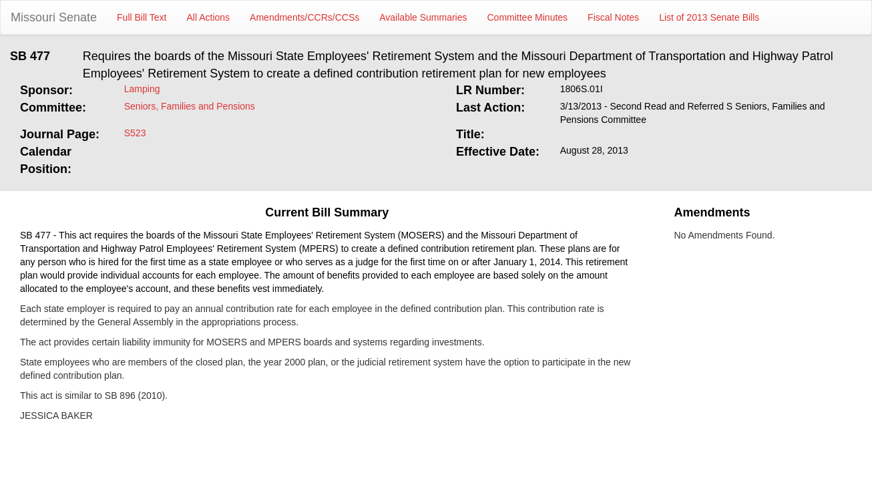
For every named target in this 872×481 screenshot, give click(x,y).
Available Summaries (423, 17)
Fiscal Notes (613, 17)
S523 (135, 133)
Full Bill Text (141, 17)
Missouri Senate (54, 17)
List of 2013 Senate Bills (709, 17)
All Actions (208, 17)
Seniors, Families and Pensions (189, 106)
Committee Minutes (527, 17)
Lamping (142, 89)
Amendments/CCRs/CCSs (304, 17)
